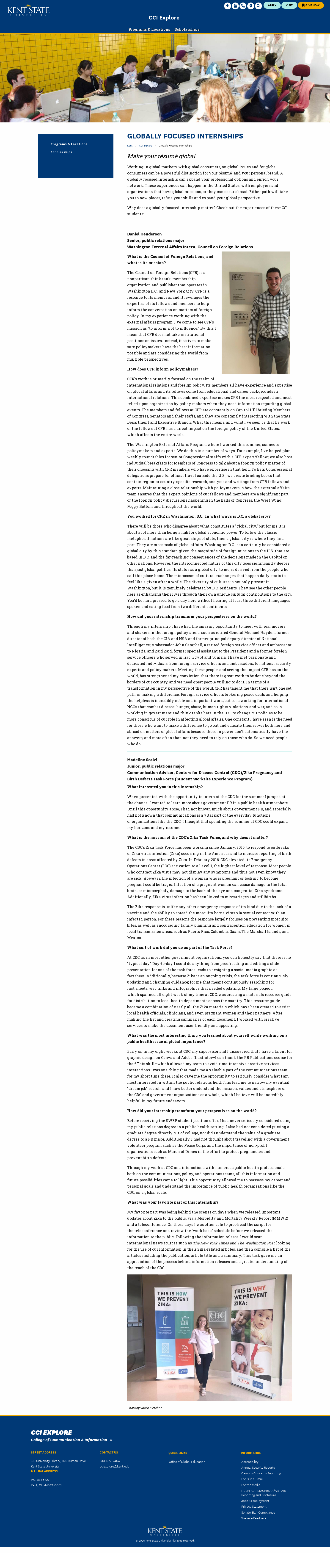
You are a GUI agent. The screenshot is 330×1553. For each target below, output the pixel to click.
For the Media (250, 1484)
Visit (289, 5)
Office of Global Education (187, 1461)
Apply (272, 5)
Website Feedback (254, 1517)
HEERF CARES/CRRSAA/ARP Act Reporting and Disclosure (263, 1492)
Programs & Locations (69, 144)
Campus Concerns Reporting (261, 1473)
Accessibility (249, 1461)
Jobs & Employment (255, 1500)
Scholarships (61, 152)
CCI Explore (164, 17)
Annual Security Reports (258, 1467)
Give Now (310, 5)
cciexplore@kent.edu (114, 1466)
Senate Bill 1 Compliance (258, 1512)
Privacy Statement (254, 1506)
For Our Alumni (252, 1478)
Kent (129, 145)
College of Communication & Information (69, 1439)
